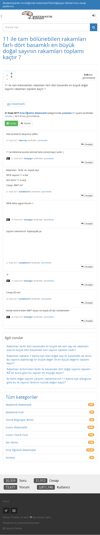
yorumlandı (43, 140)
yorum (27, 123)
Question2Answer (29, 522)
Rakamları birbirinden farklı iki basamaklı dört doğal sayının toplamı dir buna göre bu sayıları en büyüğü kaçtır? (48, 371)
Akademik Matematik (18, 404)
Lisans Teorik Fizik (17, 435)
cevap (13, 123)
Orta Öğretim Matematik (33, 113)
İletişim (6, 501)
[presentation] (9, 373)
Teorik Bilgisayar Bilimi (20, 420)
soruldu (8, 116)
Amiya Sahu (44, 517)
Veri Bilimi (12, 442)
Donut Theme (11, 517)
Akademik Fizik (15, 412)
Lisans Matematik (16, 427)
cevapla (88, 144)
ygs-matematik (16, 104)
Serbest (10, 457)
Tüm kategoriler (22, 397)
